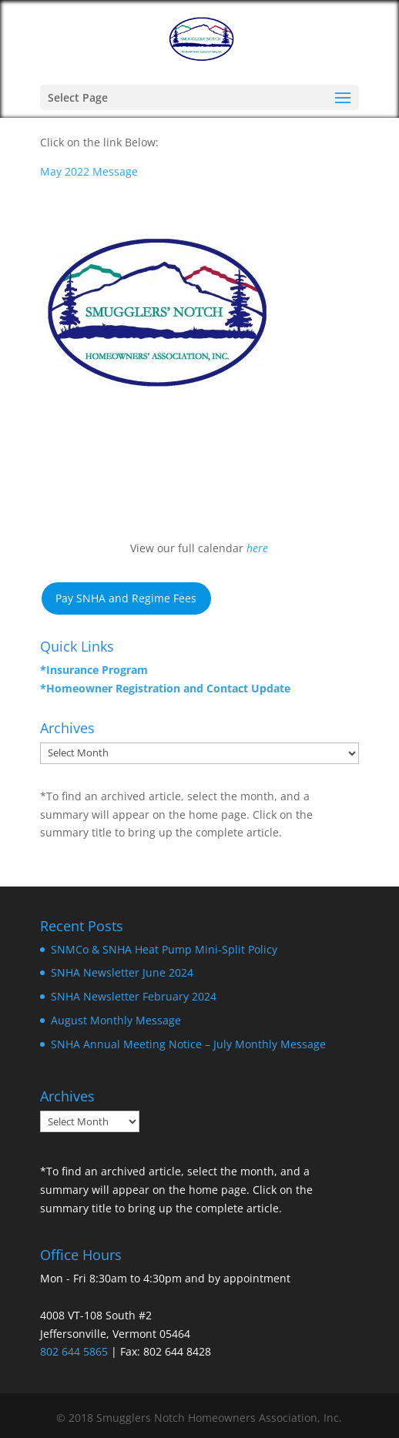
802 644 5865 (74, 1351)
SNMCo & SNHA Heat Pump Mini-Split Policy (164, 949)
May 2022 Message (89, 171)
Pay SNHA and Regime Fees (125, 598)
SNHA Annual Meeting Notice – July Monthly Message (188, 1044)
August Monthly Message (116, 1020)
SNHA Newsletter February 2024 (133, 996)
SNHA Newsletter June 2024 (122, 972)
